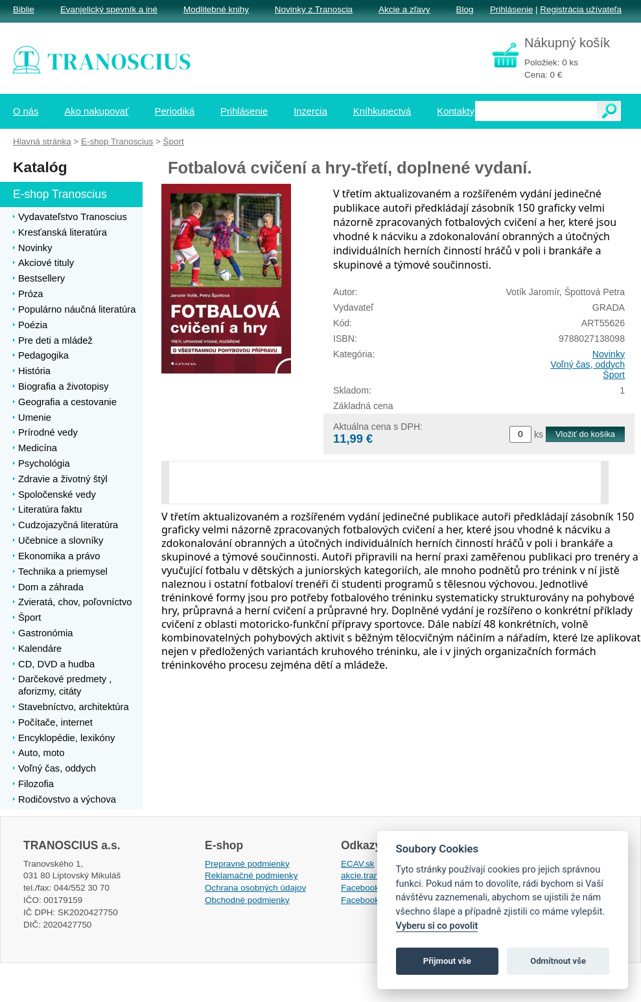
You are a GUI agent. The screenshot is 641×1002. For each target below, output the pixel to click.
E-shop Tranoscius (117, 141)
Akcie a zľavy (404, 9)
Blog (464, 9)
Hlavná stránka (42, 141)
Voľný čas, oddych (587, 364)
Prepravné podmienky (247, 864)
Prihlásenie (511, 9)
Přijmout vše (447, 961)
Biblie (23, 9)
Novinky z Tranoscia (314, 9)
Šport (614, 375)
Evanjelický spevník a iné (108, 9)
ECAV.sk (358, 864)
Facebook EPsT (372, 900)
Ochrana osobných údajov (255, 888)
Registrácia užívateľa (581, 9)
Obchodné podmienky (247, 900)
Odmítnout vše (558, 961)
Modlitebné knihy (216, 9)
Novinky (608, 354)
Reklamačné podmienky (251, 875)
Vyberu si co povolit (437, 925)
